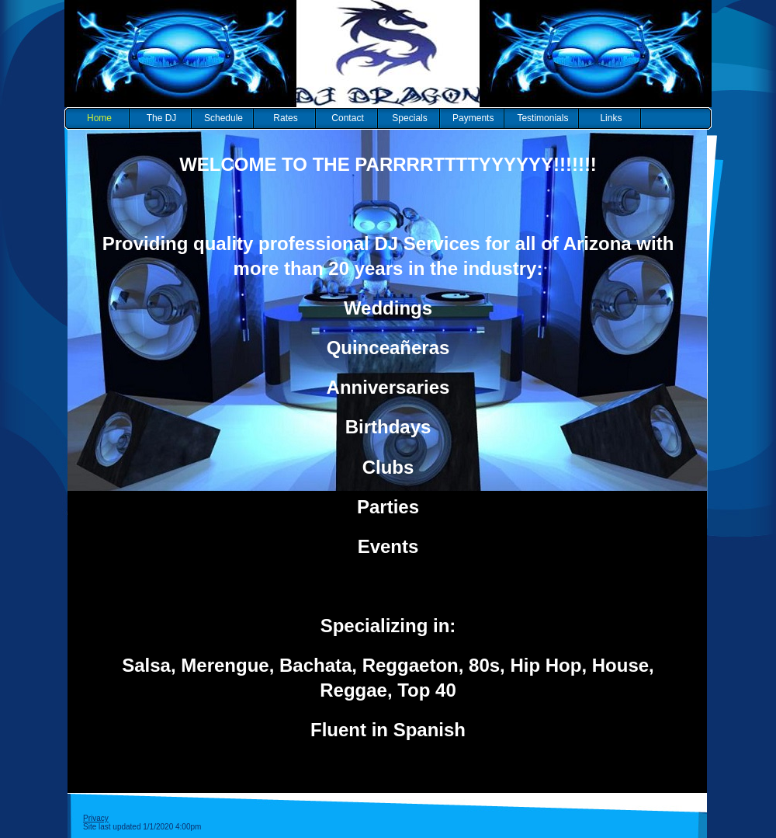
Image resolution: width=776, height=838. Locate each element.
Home (99, 118)
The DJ (162, 118)
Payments (473, 118)
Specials (409, 118)
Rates (285, 118)
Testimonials (542, 118)
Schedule (223, 118)
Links (611, 118)
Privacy (96, 818)
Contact (347, 118)
